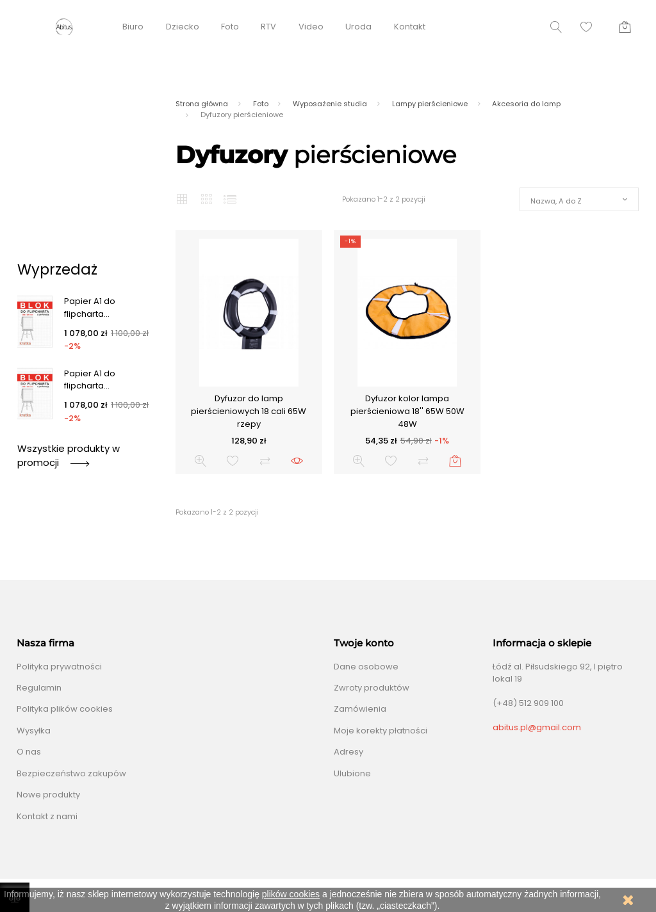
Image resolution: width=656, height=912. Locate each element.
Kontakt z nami (47, 816)
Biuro (133, 26)
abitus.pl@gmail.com (537, 727)
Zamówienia (360, 709)
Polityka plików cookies (65, 709)
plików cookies (291, 894)
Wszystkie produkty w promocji (68, 455)
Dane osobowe (366, 666)
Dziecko (182, 26)
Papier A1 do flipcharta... (89, 307)
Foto (230, 26)
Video (311, 26)
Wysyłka (34, 730)
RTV (268, 26)
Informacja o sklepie (542, 643)
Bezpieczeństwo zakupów (71, 773)
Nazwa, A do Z (556, 201)
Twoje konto (364, 643)
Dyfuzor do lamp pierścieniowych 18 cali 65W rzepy (248, 410)
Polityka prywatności (59, 666)
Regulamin (39, 688)
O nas (29, 752)
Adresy (348, 752)
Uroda (358, 26)
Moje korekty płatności (380, 730)
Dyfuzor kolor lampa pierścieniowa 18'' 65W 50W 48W (407, 410)
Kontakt (409, 26)
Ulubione (352, 773)
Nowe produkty (48, 794)
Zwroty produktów (371, 688)
